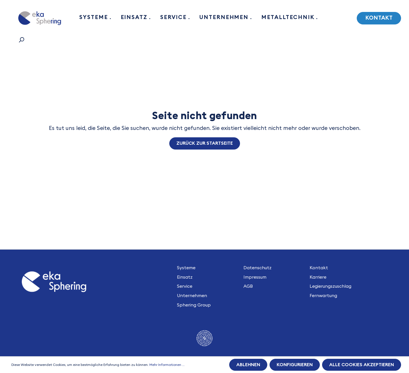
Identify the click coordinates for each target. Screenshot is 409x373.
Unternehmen (192, 295)
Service (184, 286)
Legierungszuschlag (330, 286)
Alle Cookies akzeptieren (361, 364)
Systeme (186, 268)
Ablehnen (248, 364)
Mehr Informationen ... (167, 364)
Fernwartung (323, 295)
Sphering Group (194, 305)
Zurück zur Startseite (204, 143)
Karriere (318, 277)
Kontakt (379, 18)
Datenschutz (257, 268)
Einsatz (185, 277)
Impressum (254, 277)
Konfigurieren (295, 364)
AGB (248, 286)
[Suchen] (21, 39)
